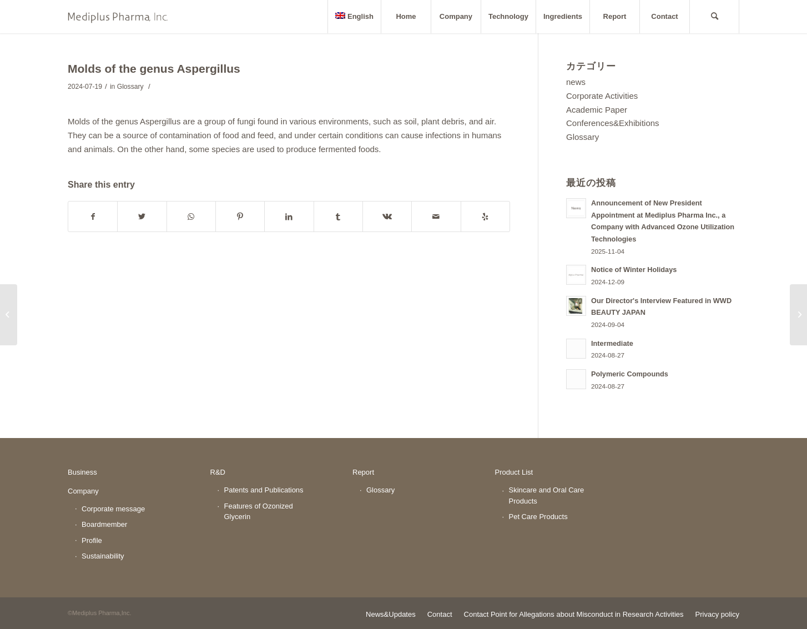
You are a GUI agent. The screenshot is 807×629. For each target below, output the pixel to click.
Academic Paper (596, 109)
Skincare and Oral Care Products (546, 495)
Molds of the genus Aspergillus (154, 68)
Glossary (130, 86)
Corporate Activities (602, 95)
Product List (514, 472)
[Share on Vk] (387, 217)
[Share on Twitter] (142, 217)
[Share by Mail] (436, 217)
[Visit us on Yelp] (485, 217)
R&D (217, 472)
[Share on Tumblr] (338, 217)
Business (82, 472)
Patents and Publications (264, 490)
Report (363, 472)
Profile (92, 540)
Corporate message (113, 509)
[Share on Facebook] (92, 217)
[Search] (714, 16)
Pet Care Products (538, 516)
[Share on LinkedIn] (289, 217)
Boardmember (104, 524)
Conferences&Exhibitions (612, 123)
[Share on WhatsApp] (191, 217)
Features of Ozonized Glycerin (258, 511)
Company (83, 491)
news (576, 82)
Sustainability (103, 556)
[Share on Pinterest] (240, 217)
